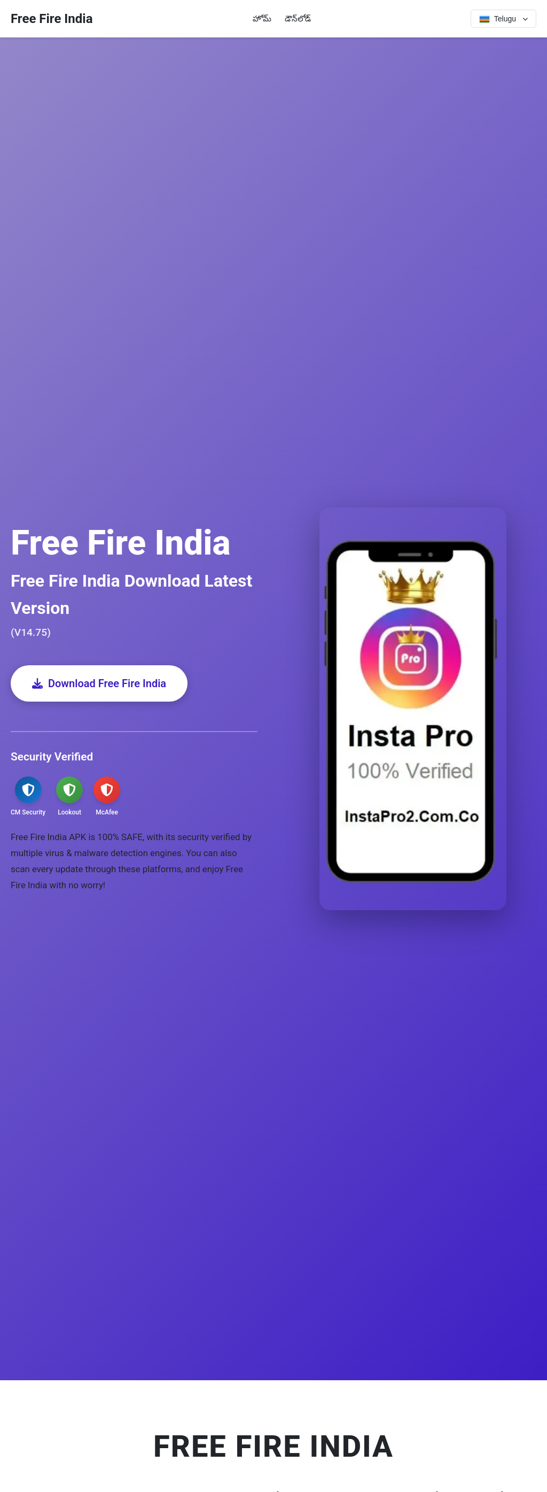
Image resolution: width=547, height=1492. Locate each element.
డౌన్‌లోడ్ (298, 19)
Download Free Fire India (99, 683)
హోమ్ (262, 19)
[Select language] (503, 19)
